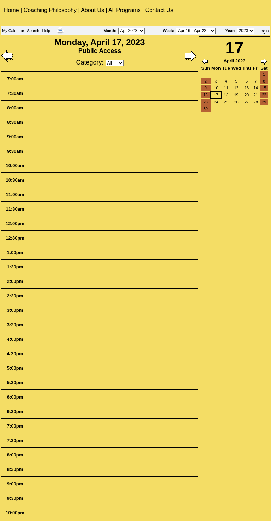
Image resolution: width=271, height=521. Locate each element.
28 (256, 102)
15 (264, 88)
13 (247, 88)
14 (256, 88)
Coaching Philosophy (50, 10)
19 (236, 95)
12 (236, 88)
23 (206, 102)
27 (247, 102)
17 (216, 95)
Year (229, 31)
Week (168, 31)
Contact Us (159, 10)
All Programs (124, 10)
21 (256, 95)
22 (264, 95)
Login (263, 31)
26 (236, 102)
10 (216, 88)
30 (206, 109)
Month (109, 31)
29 (264, 102)
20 (247, 95)
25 (226, 102)
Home (12, 10)
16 (205, 95)
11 (226, 88)
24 (216, 102)
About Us (92, 10)
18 (226, 95)
